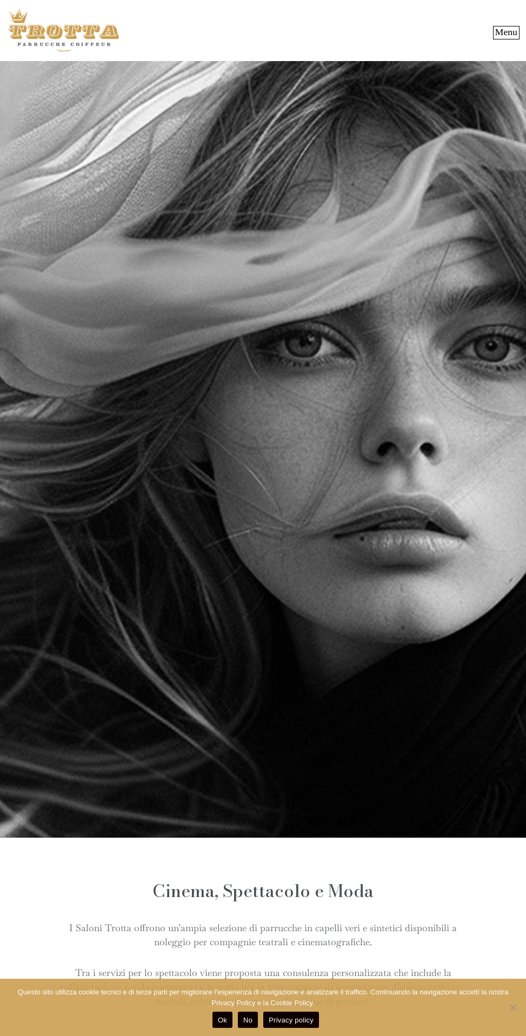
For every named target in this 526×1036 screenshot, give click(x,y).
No (247, 1020)
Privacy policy (291, 1020)
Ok (222, 1020)
